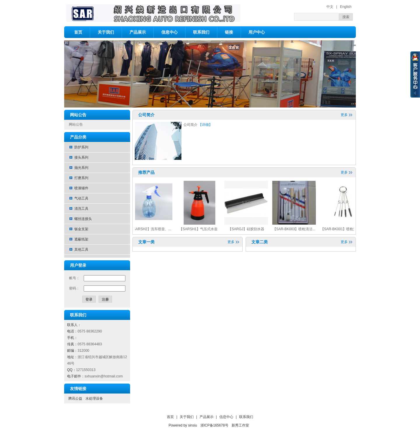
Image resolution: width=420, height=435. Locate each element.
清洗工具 (81, 209)
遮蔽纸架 (81, 239)
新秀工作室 (240, 425)
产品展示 (138, 32)
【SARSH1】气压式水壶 (200, 229)
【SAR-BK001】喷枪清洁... (343, 229)
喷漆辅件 (81, 188)
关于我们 (106, 32)
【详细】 (205, 125)
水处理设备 (94, 398)
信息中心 (169, 32)
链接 (229, 32)
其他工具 (81, 249)
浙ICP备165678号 (214, 425)
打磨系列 (81, 178)
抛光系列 (81, 168)
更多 (344, 115)
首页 (78, 32)
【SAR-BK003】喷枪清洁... (295, 229)
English (345, 7)
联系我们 (201, 32)
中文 (329, 7)
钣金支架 (81, 229)
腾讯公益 (75, 398)
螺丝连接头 (83, 219)
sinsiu (192, 425)
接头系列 (81, 157)
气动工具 (81, 198)
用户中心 (257, 32)
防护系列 (81, 147)
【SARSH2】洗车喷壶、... (152, 229)
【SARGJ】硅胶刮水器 (248, 229)
